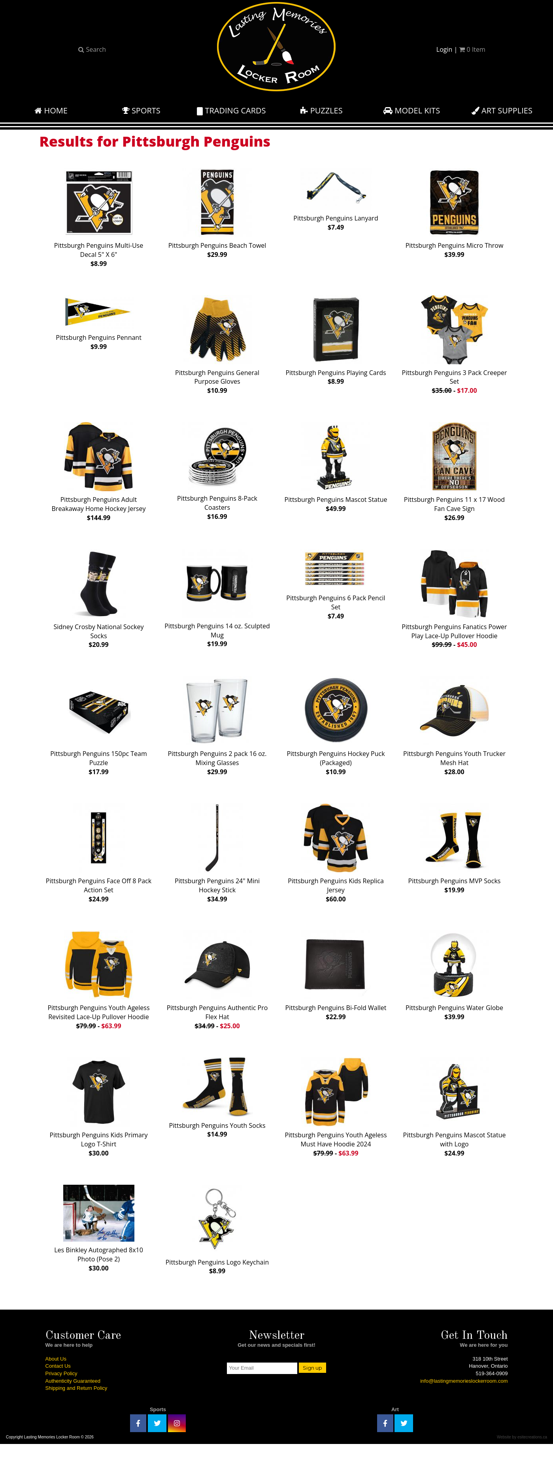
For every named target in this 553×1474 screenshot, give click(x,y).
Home (51, 110)
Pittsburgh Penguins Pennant (99, 324)
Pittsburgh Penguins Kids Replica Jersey (336, 868)
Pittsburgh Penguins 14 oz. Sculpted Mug (217, 606)
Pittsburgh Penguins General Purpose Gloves (217, 346)
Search (92, 49)
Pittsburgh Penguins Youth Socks (217, 1119)
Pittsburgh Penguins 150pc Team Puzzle (98, 738)
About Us (55, 1389)
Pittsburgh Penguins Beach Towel (217, 211)
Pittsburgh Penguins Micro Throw (455, 211)
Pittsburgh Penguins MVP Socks (454, 863)
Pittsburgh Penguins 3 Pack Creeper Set (454, 346)
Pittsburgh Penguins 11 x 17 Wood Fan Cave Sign (454, 477)
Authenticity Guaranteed (72, 1411)
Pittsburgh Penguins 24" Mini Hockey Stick (217, 868)
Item (472, 49)
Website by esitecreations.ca (522, 1467)
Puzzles (321, 110)
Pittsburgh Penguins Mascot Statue (336, 472)
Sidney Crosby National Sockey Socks (98, 607)
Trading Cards (231, 110)
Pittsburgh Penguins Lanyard (335, 198)
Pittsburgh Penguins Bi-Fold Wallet (336, 993)
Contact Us (58, 1396)
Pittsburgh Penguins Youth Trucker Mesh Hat (454, 738)
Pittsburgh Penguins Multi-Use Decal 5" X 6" (98, 216)
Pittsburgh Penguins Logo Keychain (217, 1254)
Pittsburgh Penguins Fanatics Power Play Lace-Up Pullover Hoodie (454, 607)
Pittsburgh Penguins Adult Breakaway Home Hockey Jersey (99, 477)
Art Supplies (502, 110)
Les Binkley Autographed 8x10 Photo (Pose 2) (98, 1253)
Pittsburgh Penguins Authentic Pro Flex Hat (217, 998)
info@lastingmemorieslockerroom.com (464, 1411)
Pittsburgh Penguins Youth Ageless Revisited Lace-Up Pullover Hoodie (98, 998)
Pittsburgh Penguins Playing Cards (335, 341)
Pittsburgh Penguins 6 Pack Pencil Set (335, 592)
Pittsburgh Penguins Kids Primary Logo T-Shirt (99, 1129)
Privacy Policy (61, 1403)
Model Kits (411, 110)
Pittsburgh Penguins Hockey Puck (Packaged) (336, 738)
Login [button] (444, 49)
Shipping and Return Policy (76, 1418)
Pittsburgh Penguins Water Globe (454, 993)
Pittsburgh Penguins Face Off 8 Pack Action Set (98, 868)
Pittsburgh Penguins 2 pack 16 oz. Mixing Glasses (217, 738)
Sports (141, 110)
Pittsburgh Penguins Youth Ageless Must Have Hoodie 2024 (336, 1129)
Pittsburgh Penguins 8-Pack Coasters (217, 476)
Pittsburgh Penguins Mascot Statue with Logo (454, 1129)
